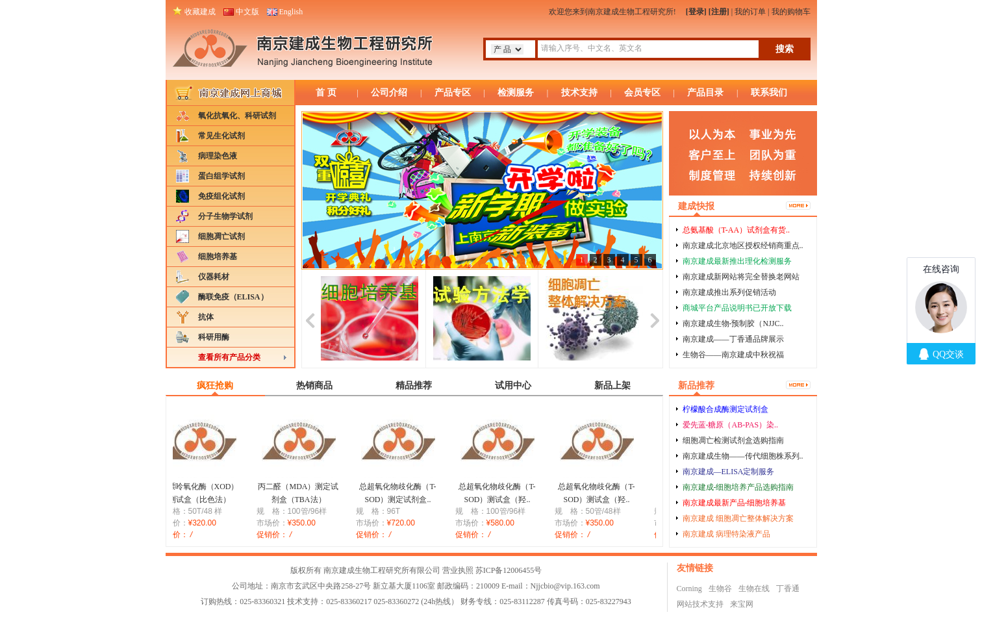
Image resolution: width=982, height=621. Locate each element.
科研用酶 (213, 337)
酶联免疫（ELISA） (233, 296)
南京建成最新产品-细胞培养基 (735, 502)
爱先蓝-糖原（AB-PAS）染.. (731, 424)
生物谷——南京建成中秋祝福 (733, 354)
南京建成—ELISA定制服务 (729, 471)
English (291, 11)
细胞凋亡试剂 (221, 236)
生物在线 (754, 588)
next (654, 319)
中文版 (247, 11)
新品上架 (612, 385)
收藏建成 (200, 11)
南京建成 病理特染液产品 (726, 534)
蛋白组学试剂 (221, 176)
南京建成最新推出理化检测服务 (737, 261)
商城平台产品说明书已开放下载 (737, 307)
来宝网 (741, 604)
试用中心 (513, 385)
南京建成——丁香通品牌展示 (733, 339)
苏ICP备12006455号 (508, 570)
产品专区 (452, 92)
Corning (689, 588)
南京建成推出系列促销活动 (729, 292)
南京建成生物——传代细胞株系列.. (743, 456)
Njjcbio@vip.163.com (565, 585)
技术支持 (579, 92)
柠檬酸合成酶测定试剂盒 (725, 409)
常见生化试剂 (221, 135)
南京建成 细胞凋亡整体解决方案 (738, 518)
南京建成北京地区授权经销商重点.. (743, 245)
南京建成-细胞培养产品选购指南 (738, 487)
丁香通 (787, 588)
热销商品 (314, 385)
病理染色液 (217, 155)
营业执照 (457, 570)
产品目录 (705, 92)
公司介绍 (389, 92)
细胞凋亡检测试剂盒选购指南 (733, 440)
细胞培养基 (217, 256)
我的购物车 (791, 11)
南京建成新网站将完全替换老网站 (741, 276)
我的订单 (750, 11)
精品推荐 (414, 385)
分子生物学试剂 (225, 216)
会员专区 (642, 92)
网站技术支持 (700, 604)
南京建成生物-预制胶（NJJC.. (733, 323)
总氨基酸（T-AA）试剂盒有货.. (736, 229)
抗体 (206, 317)
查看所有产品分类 (229, 357)
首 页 (326, 92)
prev (310, 319)
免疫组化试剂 (221, 196)
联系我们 (769, 92)
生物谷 (720, 588)
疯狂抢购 (215, 385)
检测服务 (515, 92)
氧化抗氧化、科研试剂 (237, 115)
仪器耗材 (213, 276)
